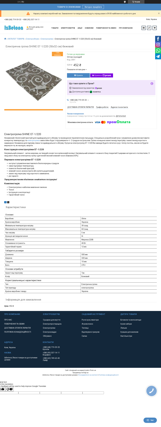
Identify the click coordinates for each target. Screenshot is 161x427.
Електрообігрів (32, 39)
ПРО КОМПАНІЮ (126, 28)
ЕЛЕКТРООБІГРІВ (68, 28)
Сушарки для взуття (51, 320)
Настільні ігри (126, 336)
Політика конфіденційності (109, 375)
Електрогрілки (47, 39)
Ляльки (123, 328)
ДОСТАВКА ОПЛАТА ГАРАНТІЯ (17, 328)
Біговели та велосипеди (130, 320)
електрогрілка (33, 140)
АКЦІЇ (80, 28)
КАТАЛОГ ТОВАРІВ (16, 39)
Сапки (84, 336)
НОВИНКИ (89, 28)
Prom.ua (93, 370)
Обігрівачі (47, 336)
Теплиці (85, 328)
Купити (80, 75)
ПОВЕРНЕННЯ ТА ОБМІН (106, 28)
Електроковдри (49, 332)
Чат (150, 420)
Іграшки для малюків (129, 332)
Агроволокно (87, 324)
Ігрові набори (126, 324)
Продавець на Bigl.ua (80, 373)
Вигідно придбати (93, 7)
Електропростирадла (52, 324)
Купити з (103, 75)
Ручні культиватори (90, 320)
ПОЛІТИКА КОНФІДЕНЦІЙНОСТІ (17, 332)
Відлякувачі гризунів (90, 332)
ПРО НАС (8, 320)
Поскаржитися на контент (88, 375)
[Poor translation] (9, 389)
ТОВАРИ (54, 28)
